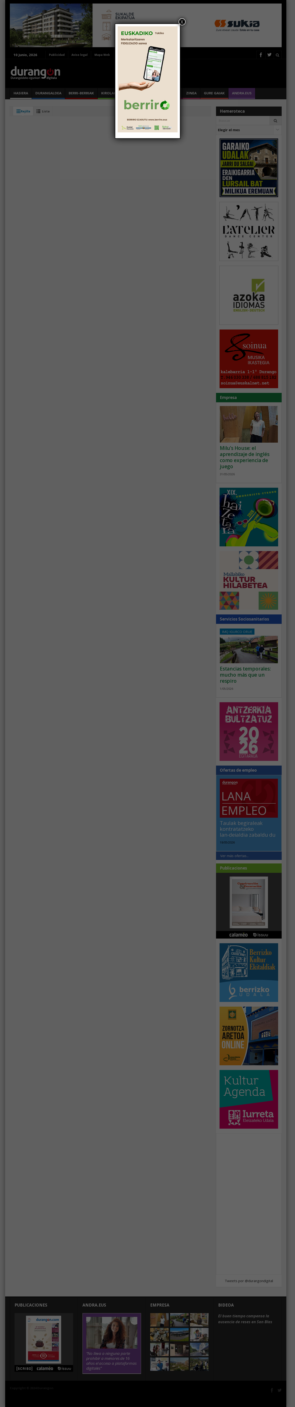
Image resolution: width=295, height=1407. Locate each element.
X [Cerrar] (181, 21)
